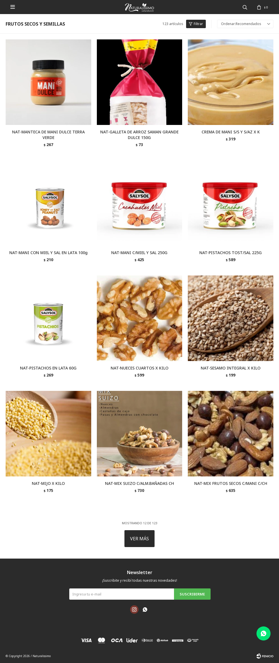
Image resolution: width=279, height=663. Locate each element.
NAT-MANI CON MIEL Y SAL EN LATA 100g (48, 252)
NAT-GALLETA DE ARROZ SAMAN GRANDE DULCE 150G (139, 134)
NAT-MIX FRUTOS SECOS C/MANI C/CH (230, 483)
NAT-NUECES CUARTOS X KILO (139, 368)
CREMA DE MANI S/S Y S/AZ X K (231, 132)
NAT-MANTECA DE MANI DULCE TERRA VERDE (48, 134)
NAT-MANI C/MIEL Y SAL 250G (139, 252)
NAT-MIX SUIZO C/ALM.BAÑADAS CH (139, 483)
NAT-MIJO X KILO (48, 483)
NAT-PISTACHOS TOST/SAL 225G (230, 252)
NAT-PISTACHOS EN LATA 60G (48, 368)
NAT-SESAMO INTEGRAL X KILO (230, 368)
